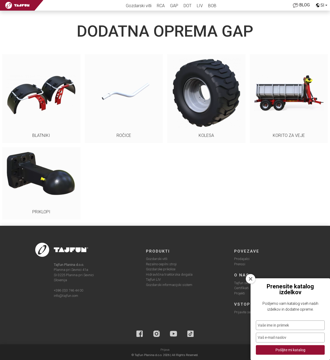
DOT (187, 5)
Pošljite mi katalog (290, 350)
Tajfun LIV (153, 279)
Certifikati (241, 288)
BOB (212, 5)
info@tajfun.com (66, 296)
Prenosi (239, 264)
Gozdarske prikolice (160, 269)
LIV (200, 5)
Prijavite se (242, 312)
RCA (161, 5)
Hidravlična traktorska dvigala (169, 274)
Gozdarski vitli (138, 5)
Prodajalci (241, 259)
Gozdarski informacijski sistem (169, 285)
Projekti (239, 293)
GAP (174, 5)
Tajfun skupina (245, 283)
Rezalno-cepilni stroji (161, 264)
